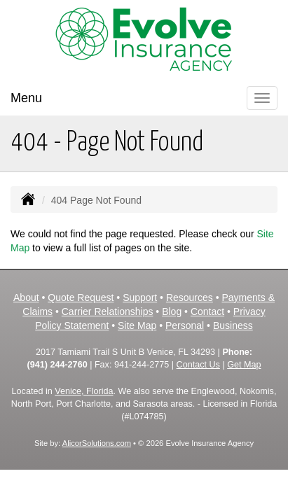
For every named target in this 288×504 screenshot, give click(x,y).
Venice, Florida (84, 391)
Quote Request (81, 297)
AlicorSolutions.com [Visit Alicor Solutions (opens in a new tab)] (96, 443)
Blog (171, 311)
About (26, 297)
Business (233, 325)
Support (140, 297)
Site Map (137, 325)
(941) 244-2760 (57, 365)
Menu (26, 98)
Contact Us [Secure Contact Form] (198, 365)
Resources (189, 297)
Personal (184, 325)
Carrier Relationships (107, 311)
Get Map (244, 365)
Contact (207, 311)
